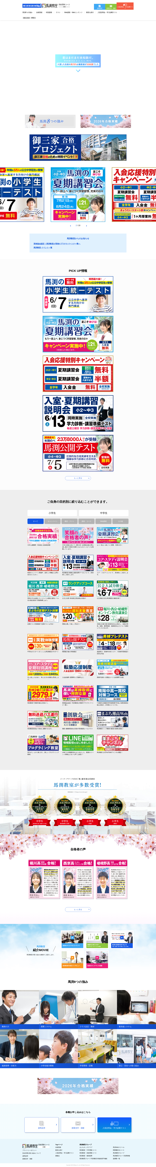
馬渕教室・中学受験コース (88, 1150)
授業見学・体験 (27, 1159)
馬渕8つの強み (27, 12)
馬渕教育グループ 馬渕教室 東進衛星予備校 (93, 1158)
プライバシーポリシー (29, 1150)
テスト (58, 12)
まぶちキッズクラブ (86, 1147)
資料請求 (25, 1156)
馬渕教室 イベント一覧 (43, 248)
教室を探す (90, 12)
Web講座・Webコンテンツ (73, 12)
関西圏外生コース (118, 1150)
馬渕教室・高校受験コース (88, 1153)
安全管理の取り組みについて (31, 1153)
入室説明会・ (64, 1153)
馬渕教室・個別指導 (86, 1156)
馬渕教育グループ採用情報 (121, 1156)
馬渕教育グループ (118, 1153)
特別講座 (49, 12)
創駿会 (29, 18)
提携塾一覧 (116, 1158)
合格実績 (39, 12)
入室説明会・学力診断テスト (107, 12)
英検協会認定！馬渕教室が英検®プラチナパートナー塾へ (57, 244)
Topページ (59, 1144)
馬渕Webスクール (118, 1147)
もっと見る (78, 478)
